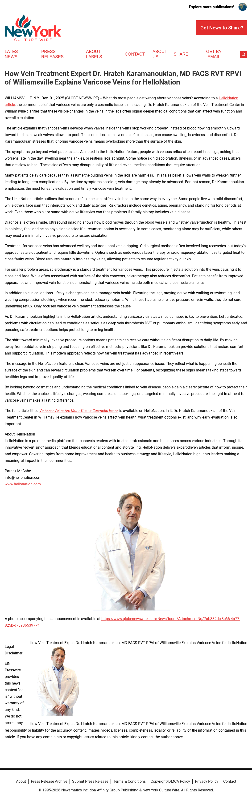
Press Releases (52, 54)
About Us (160, 54)
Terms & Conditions (129, 781)
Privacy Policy (206, 781)
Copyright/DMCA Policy (170, 781)
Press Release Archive (49, 781)
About (21, 781)
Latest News (12, 54)
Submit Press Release (90, 781)
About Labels (94, 54)
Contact (135, 54)
